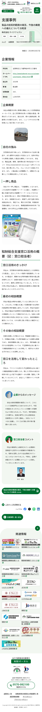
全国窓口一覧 (8, 694)
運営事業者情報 (14, 696)
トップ (4, 42)
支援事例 (11, 42)
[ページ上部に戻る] (37, 528)
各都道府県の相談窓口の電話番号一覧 (26, 694)
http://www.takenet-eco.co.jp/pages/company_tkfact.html (26, 75)
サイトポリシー (27, 696)
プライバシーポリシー (21, 699)
